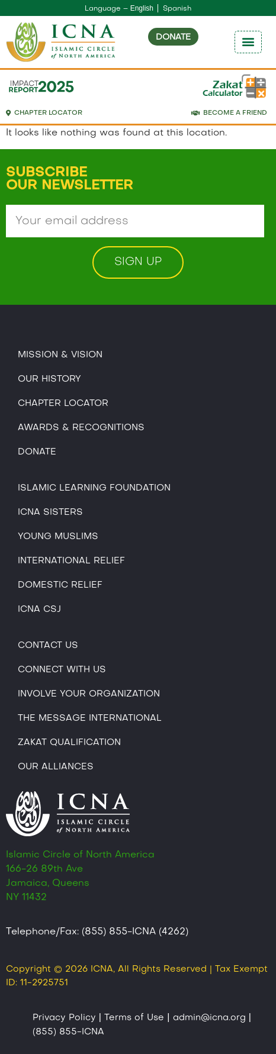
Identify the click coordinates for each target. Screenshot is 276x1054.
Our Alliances (56, 767)
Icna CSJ (39, 609)
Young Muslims (58, 537)
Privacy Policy (64, 1018)
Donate (37, 452)
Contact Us (48, 646)
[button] (248, 42)
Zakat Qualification (69, 743)
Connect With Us (62, 670)
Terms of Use (134, 1018)
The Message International (90, 718)
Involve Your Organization (89, 694)
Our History (49, 379)
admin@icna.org (209, 1018)
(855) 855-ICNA (68, 1032)
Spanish (177, 8)
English (141, 8)
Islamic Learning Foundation (94, 488)
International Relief (71, 561)
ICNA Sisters (50, 512)
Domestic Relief (60, 585)
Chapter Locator (63, 403)
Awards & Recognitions (81, 428)
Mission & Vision (60, 355)
